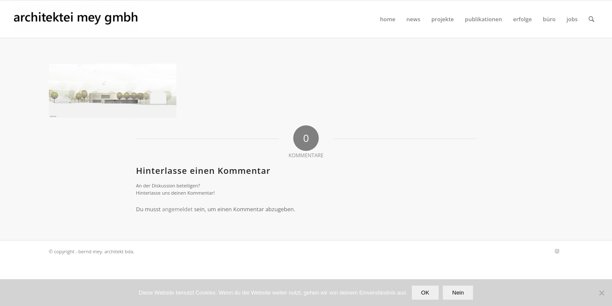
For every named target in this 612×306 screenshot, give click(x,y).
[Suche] (591, 19)
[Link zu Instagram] (556, 251)
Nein (458, 292)
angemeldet (177, 209)
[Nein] (601, 293)
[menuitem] (387, 19)
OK (425, 292)
